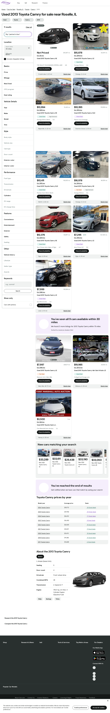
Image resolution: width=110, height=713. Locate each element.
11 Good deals (90, 529)
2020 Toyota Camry (44, 533)
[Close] (108, 700)
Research (35, 3)
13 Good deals (90, 538)
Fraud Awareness (81, 698)
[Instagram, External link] (94, 676)
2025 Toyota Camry (44, 512)
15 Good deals (90, 525)
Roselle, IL (20, 9)
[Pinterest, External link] (94, 679)
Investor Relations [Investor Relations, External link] (43, 698)
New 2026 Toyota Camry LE (69, 464)
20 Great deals (90, 512)
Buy (18, 3)
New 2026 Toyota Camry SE (43, 465)
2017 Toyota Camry (44, 542)
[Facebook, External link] (94, 670)
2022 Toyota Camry (44, 525)
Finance (45, 3)
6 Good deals (90, 542)
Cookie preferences (80, 707)
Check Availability (44, 69)
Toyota (27, 9)
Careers (55, 698)
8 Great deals (90, 520)
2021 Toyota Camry (44, 529)
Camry (33, 9)
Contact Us (31, 698)
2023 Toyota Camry (44, 520)
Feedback (92, 698)
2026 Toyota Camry (44, 507)
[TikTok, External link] (94, 667)
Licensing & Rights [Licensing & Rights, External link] (66, 698)
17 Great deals (90, 516)
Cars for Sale (11, 9)
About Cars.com (20, 698)
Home (3, 9)
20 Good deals (90, 507)
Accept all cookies (99, 707)
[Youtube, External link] (94, 673)
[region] (55, 706)
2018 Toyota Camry (44, 538)
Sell (26, 3)
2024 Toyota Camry (44, 516)
